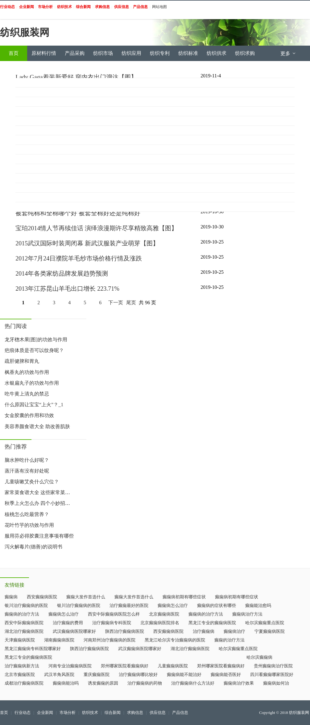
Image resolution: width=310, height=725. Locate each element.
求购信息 (135, 713)
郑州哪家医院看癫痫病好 (124, 666)
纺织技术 (90, 713)
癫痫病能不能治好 (184, 674)
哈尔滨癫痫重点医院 (264, 623)
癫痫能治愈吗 (258, 605)
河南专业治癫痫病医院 (70, 666)
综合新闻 (113, 713)
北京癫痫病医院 (164, 614)
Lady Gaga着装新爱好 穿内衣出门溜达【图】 (76, 77)
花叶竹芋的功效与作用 (29, 525)
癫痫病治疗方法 (247, 614)
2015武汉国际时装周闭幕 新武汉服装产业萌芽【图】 (87, 243)
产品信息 (180, 713)
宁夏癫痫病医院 (269, 631)
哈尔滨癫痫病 (259, 657)
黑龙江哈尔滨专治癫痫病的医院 (175, 640)
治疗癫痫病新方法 (22, 666)
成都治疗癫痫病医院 (24, 683)
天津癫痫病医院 (20, 640)
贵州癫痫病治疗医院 (273, 666)
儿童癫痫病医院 (173, 666)
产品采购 (75, 53)
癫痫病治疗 (234, 631)
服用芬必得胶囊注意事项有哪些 (39, 536)
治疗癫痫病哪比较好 (138, 674)
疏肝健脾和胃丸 (22, 361)
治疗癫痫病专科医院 (111, 623)
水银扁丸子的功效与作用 (32, 383)
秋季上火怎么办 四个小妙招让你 (40, 503)
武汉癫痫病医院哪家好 (74, 631)
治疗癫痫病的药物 (144, 683)
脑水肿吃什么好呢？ (27, 460)
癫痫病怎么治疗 (173, 605)
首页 (14, 53)
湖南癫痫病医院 (59, 640)
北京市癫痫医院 (20, 674)
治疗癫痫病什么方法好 (192, 683)
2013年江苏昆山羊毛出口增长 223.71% (67, 288)
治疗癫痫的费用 (68, 623)
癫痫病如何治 (276, 683)
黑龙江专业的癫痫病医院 (212, 623)
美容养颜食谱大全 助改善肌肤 (37, 426)
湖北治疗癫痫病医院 (24, 631)
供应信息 (158, 713)
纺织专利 (160, 53)
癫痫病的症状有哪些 (216, 605)
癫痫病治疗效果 (239, 683)
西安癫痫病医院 (42, 597)
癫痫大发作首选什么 (85, 597)
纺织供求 (216, 53)
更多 (288, 53)
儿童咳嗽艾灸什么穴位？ (32, 481)
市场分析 (68, 713)
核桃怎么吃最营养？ (27, 514)
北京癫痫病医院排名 (159, 623)
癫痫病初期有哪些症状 (184, 597)
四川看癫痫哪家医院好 (271, 674)
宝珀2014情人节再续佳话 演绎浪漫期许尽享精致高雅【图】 (96, 228)
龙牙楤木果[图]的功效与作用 (36, 339)
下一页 (115, 302)
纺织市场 (103, 53)
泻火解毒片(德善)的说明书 (33, 546)
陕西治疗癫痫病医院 (124, 631)
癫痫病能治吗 (66, 683)
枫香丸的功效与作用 (27, 372)
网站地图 (159, 7)
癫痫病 (11, 597)
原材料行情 (43, 53)
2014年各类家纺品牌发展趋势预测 (61, 273)
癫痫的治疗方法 (229, 640)
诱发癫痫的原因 (103, 683)
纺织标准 (188, 53)
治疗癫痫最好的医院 (129, 605)
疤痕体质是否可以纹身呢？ (34, 350)
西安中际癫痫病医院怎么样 (114, 614)
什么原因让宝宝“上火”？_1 (34, 404)
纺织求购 (245, 53)
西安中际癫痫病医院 (24, 623)
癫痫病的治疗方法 (22, 614)
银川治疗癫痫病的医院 (26, 605)
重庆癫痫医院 (97, 674)
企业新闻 (45, 713)
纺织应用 (131, 53)
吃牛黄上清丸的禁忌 (27, 393)
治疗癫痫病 (203, 631)
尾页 (131, 302)
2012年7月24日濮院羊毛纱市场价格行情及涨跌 (78, 258)
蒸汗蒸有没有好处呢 (27, 470)
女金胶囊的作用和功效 (29, 415)
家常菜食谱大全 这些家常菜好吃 (40, 492)
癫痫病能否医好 (226, 674)
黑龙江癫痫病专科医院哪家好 (33, 648)
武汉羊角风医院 (59, 674)
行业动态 (22, 713)
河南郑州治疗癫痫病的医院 (109, 640)
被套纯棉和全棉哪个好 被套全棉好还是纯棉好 (77, 213)
